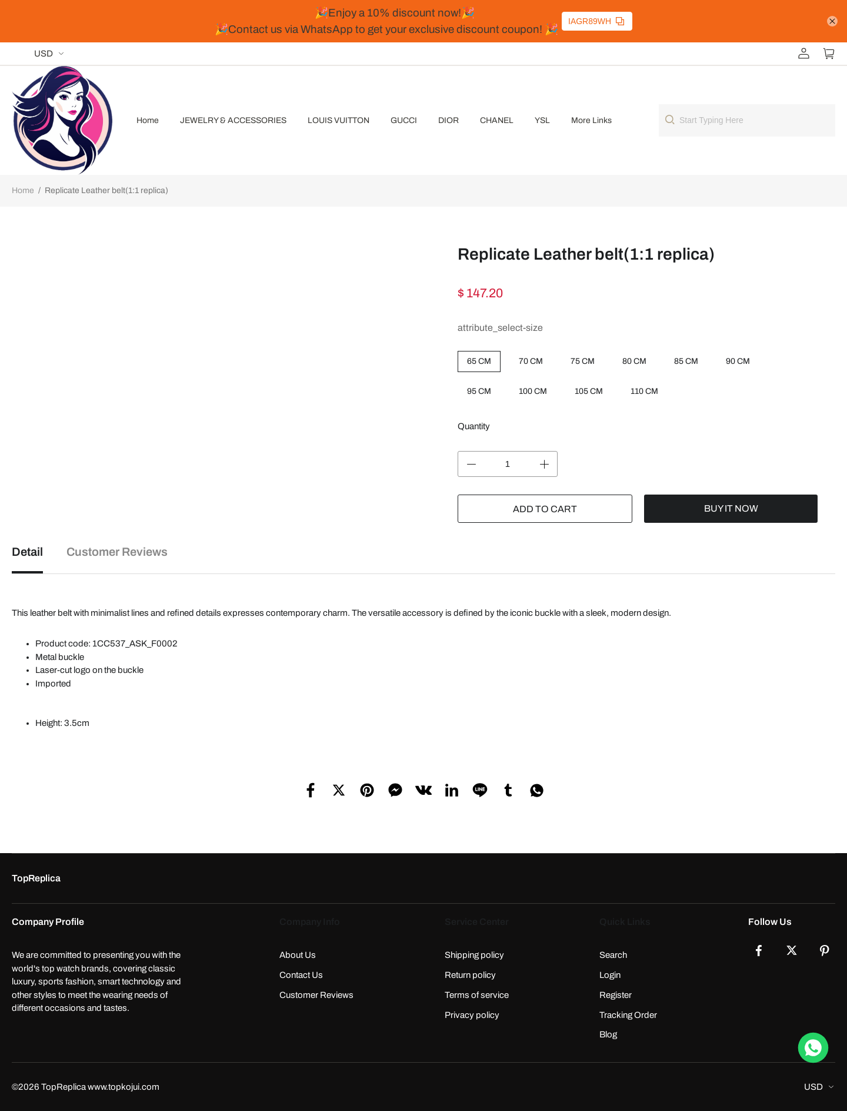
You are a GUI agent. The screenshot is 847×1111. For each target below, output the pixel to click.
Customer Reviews (316, 995)
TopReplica (36, 878)
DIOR (448, 120)
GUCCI (404, 120)
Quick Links (625, 922)
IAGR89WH (596, 21)
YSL (542, 120)
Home (147, 120)
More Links (591, 120)
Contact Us (301, 975)
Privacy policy (472, 1015)
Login (610, 975)
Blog (608, 1034)
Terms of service (477, 995)
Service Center (477, 922)
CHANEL (496, 120)
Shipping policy (474, 955)
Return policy (470, 975)
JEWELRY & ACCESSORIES (233, 120)
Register (615, 995)
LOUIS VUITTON (338, 120)
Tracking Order (628, 1015)
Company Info (309, 922)
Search (613, 955)
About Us (297, 955)
